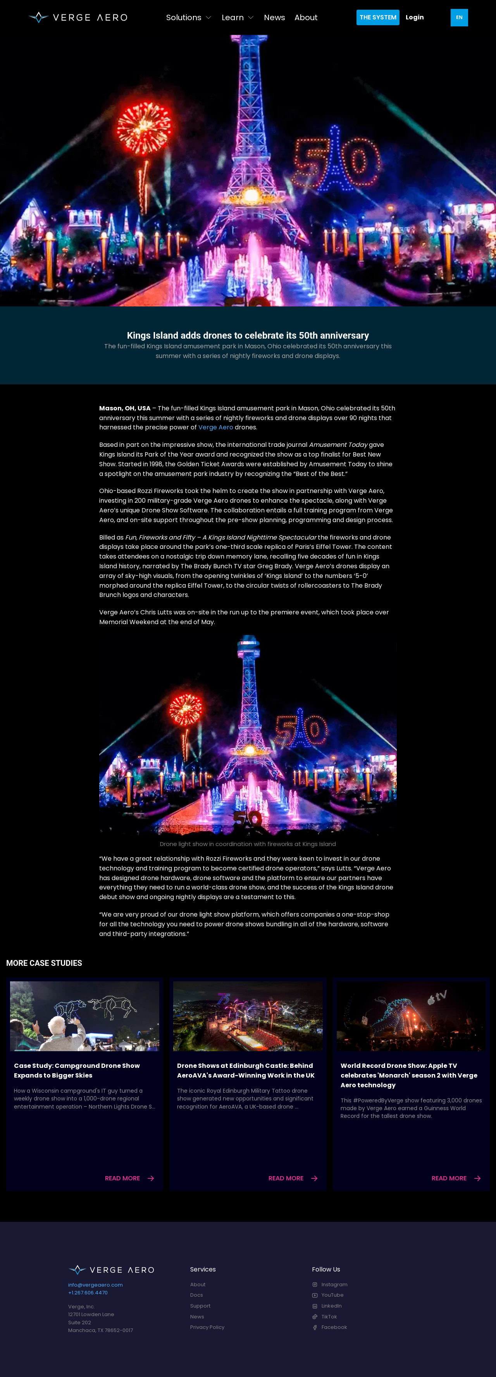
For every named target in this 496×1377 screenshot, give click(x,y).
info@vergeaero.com (95, 1285)
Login (415, 17)
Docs (196, 1295)
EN (459, 17)
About (306, 17)
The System (378, 17)
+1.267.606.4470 (88, 1292)
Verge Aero (215, 427)
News (274, 17)
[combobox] (459, 17)
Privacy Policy (207, 1327)
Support (200, 1306)
